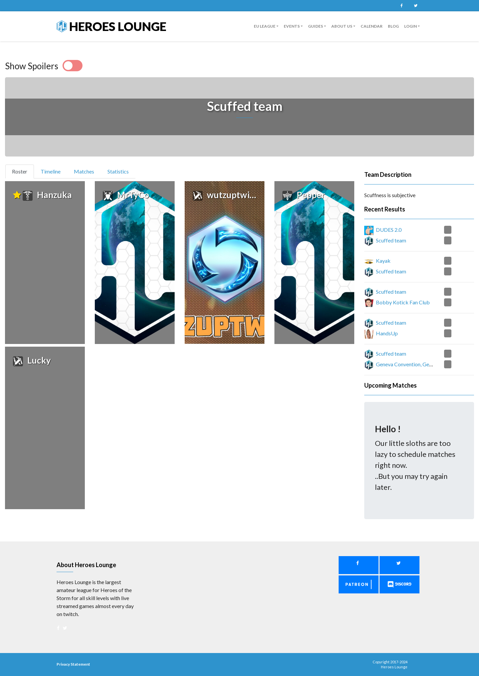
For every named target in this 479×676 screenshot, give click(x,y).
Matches (84, 171)
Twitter (415, 5)
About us (341, 26)
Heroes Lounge (111, 26)
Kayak (383, 260)
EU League (264, 26)
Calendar (372, 26)
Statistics (118, 171)
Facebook (401, 5)
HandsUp (387, 333)
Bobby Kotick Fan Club (403, 302)
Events (292, 26)
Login (410, 26)
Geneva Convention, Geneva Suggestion (421, 364)
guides (315, 26)
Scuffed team (391, 240)
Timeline (51, 171)
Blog (393, 26)
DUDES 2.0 (388, 229)
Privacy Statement (73, 664)
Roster (22, 170)
